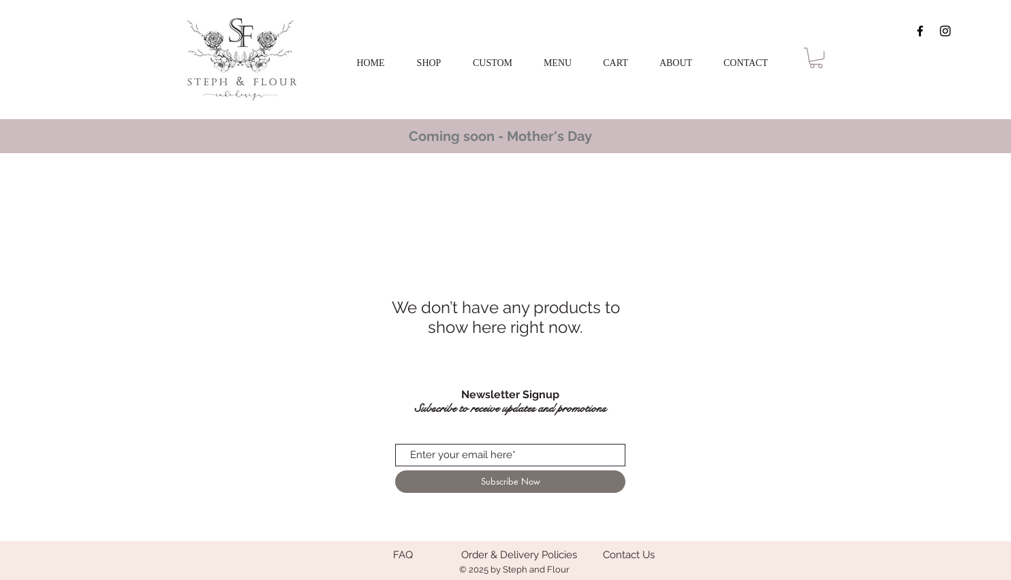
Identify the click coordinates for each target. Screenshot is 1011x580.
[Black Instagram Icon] (945, 31)
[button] (492, 63)
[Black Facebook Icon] (920, 31)
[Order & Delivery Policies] (519, 554)
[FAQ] (402, 554)
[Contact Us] (628, 554)
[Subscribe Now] (510, 481)
